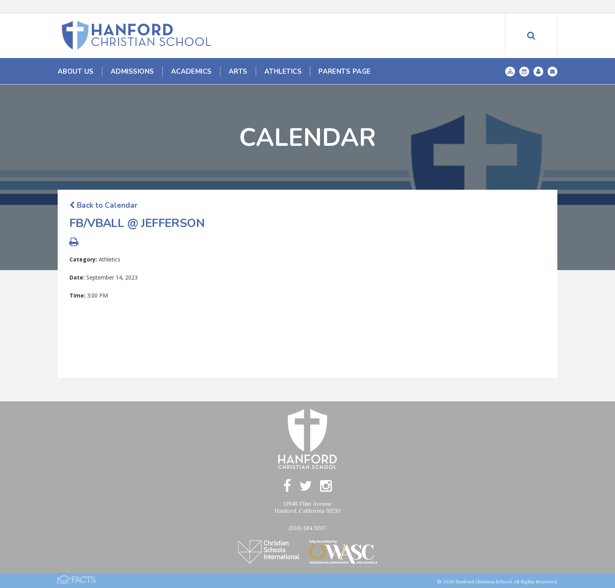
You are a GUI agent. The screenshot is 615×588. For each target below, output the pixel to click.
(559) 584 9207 (307, 528)
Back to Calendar (103, 205)
